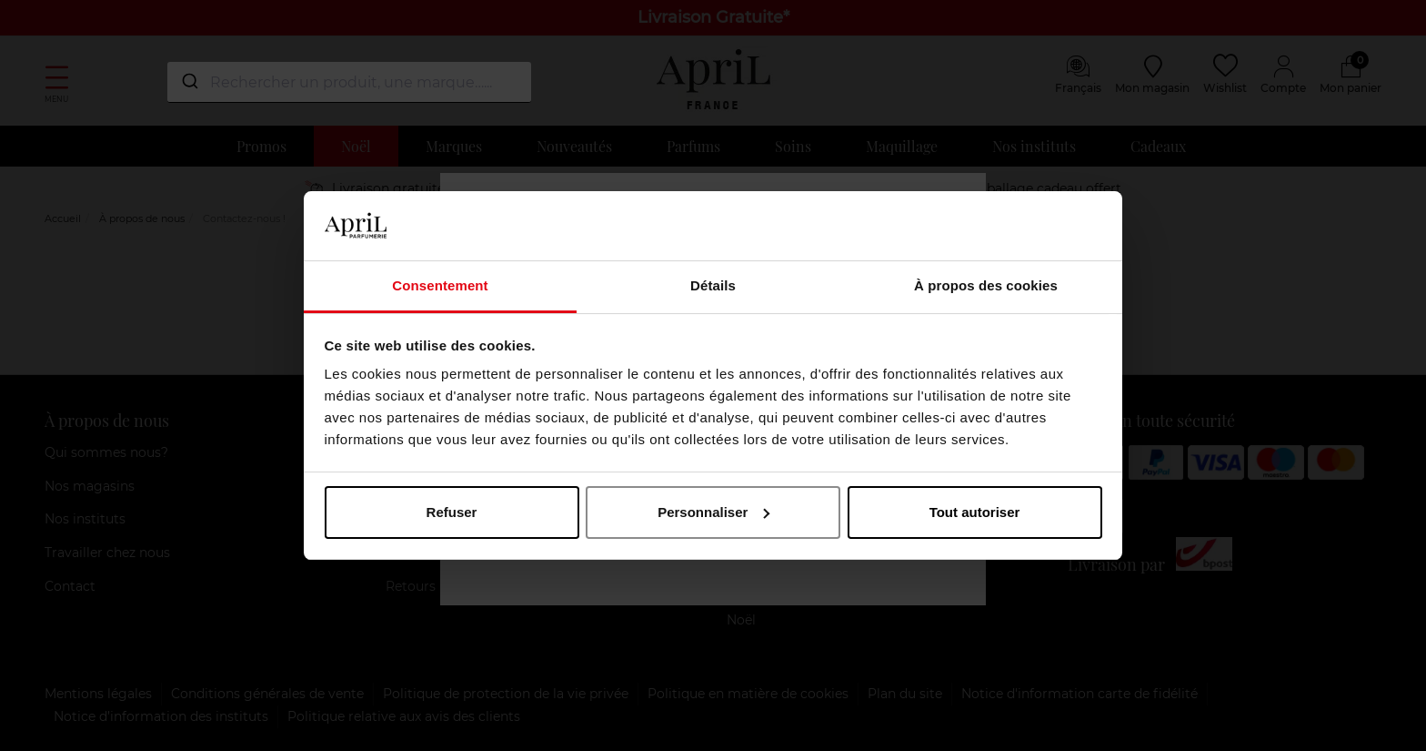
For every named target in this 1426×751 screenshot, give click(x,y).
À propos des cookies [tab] (986, 285)
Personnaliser (713, 512)
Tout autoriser (974, 512)
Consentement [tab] (439, 285)
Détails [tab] (713, 285)
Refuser (452, 512)
